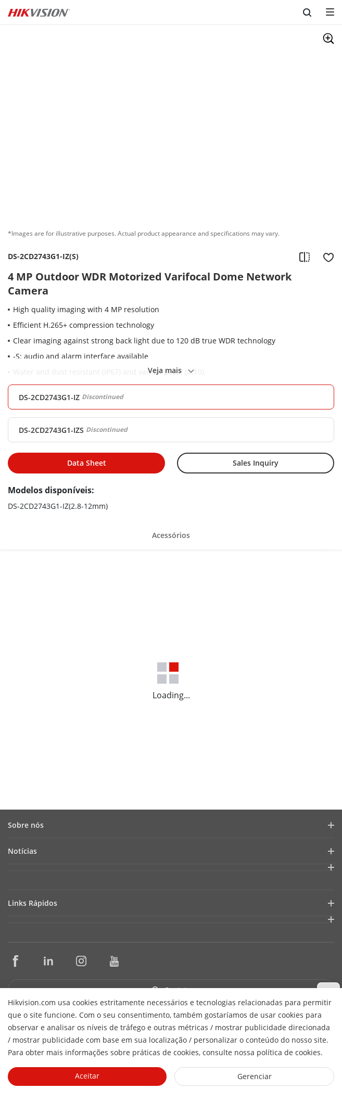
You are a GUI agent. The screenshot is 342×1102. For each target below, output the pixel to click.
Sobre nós (26, 825)
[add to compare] (304, 256)
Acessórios (171, 535)
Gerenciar (254, 1076)
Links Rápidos (32, 903)
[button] (171, 533)
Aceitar (87, 1076)
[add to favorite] (325, 256)
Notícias (22, 851)
